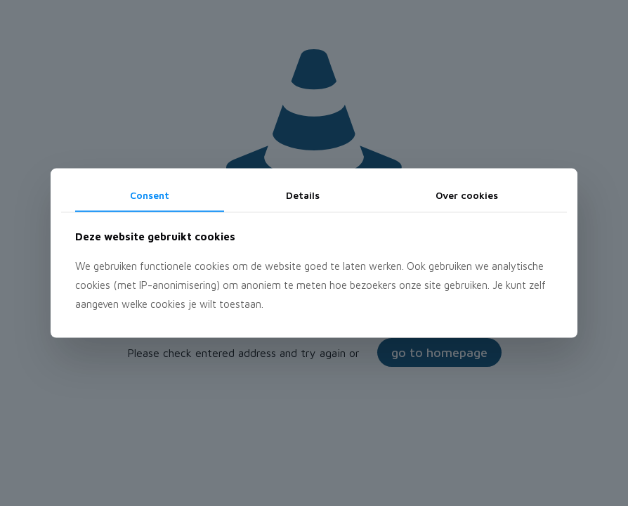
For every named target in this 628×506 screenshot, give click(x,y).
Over (467, 195)
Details (303, 195)
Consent (149, 195)
